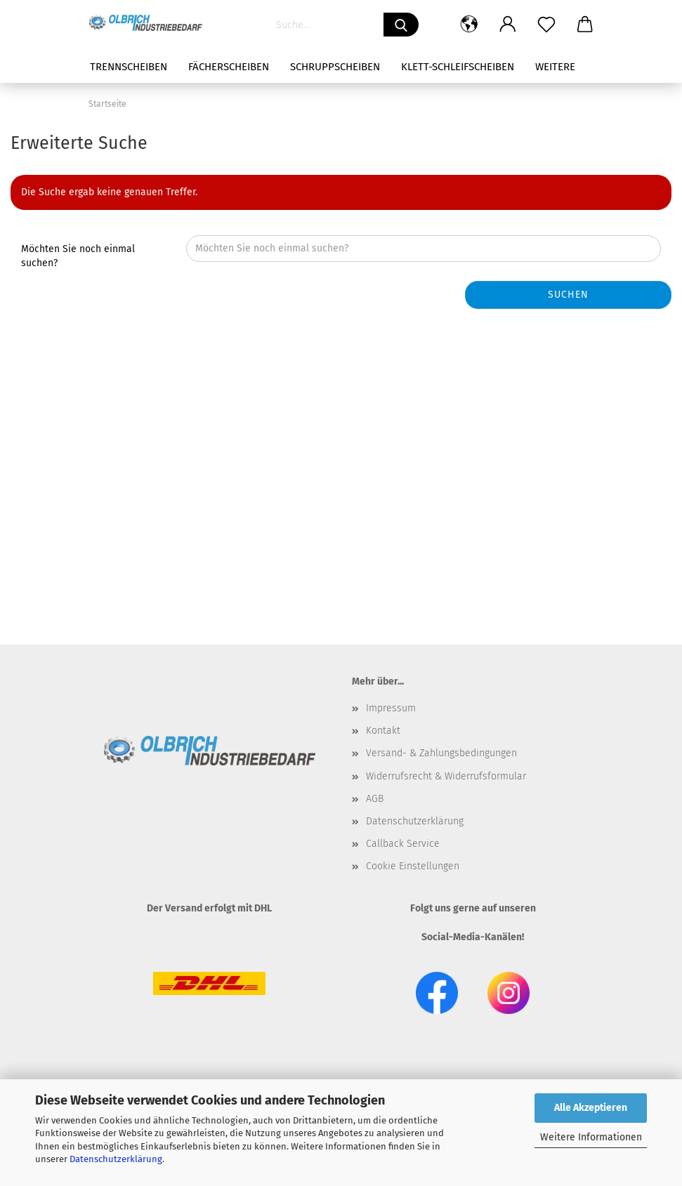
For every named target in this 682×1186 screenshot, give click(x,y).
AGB (374, 799)
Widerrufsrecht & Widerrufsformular (446, 776)
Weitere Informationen (591, 1137)
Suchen (568, 295)
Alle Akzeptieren (590, 1108)
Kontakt (383, 731)
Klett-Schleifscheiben (457, 66)
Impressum (391, 708)
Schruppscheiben (335, 66)
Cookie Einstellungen (412, 866)
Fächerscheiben (228, 66)
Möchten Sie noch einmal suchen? (78, 256)
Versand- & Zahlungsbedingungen (441, 753)
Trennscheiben (128, 66)
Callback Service (403, 844)
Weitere (555, 66)
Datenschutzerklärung (116, 1159)
